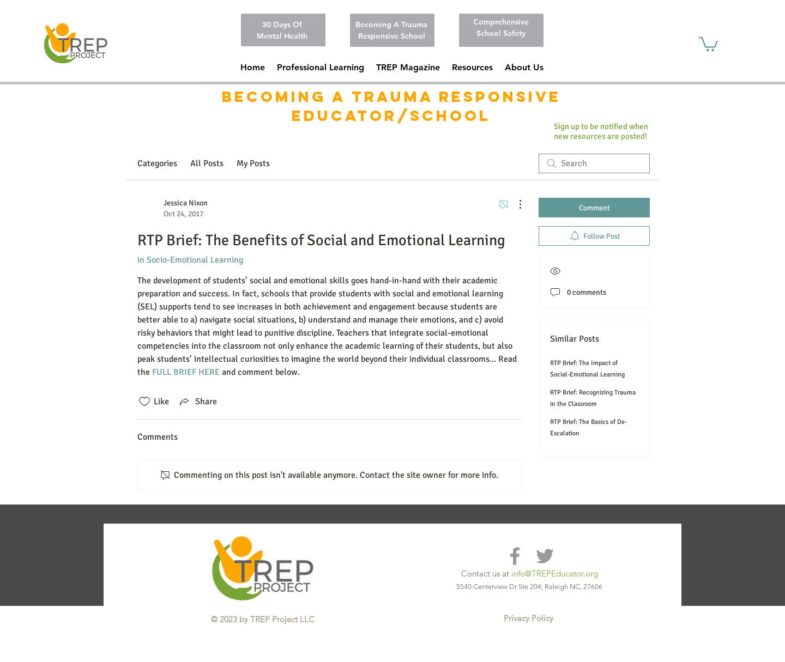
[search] (594, 163)
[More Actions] (514, 204)
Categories (157, 163)
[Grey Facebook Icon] (515, 556)
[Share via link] (197, 401)
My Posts (253, 163)
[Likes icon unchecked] (144, 401)
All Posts (207, 163)
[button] (472, 67)
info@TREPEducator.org (554, 573)
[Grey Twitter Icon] (545, 556)
